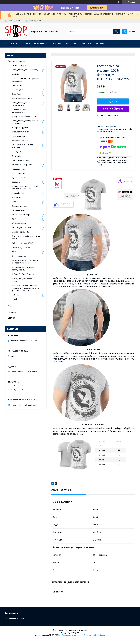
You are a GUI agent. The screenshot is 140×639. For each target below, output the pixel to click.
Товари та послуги (33, 44)
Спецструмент (18, 89)
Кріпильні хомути (19, 210)
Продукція (16, 156)
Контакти (71, 44)
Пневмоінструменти (20, 132)
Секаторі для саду (20, 206)
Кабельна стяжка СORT (22, 243)
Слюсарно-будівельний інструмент (22, 146)
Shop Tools (16, 94)
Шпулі (14, 299)
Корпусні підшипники (21, 247)
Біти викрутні (17, 197)
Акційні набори (18, 169)
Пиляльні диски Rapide (22, 215)
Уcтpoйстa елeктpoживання (24, 165)
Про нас (56, 44)
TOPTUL (15, 295)
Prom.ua (83, 630)
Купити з (113, 108)
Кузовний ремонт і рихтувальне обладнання (25, 79)
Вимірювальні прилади (22, 98)
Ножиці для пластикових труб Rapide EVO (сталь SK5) (25, 187)
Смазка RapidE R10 (20, 232)
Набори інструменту (21, 127)
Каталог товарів (19, 65)
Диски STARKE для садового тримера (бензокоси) (25, 261)
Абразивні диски (19, 223)
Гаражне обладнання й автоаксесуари (22, 110)
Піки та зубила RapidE (21, 228)
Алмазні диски (18, 193)
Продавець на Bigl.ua (70, 633)
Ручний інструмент (20, 140)
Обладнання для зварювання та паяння (25, 122)
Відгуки (11, 318)
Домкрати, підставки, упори (24, 116)
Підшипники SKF (19, 178)
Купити (113, 101)
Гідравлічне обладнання (23, 160)
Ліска (14, 252)
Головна (12, 44)
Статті (11, 306)
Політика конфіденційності (94, 635)
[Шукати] (116, 31)
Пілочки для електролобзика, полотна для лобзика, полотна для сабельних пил (25, 288)
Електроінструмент (20, 136)
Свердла (16, 182)
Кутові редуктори (19, 256)
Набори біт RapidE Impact (23, 274)
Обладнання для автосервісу (25, 70)
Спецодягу (16, 152)
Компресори (17, 85)
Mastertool (16, 74)
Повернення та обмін (14, 618)
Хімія (14, 219)
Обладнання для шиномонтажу (19, 103)
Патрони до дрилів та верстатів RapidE (26, 237)
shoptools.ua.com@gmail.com (23, 405)
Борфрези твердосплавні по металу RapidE (24, 268)
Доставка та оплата (93, 44)
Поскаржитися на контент (72, 635)
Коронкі (15, 202)
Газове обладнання (20, 173)
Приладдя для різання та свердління (23, 279)
